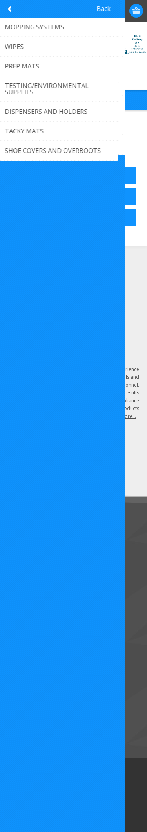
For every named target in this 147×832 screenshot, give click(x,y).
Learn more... (121, 416)
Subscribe (23, 472)
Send (100, 458)
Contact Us (25, 538)
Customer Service (33, 551)
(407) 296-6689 (37, 281)
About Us (22, 564)
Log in (106, 11)
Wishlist (20, 666)
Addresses (24, 640)
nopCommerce (85, 793)
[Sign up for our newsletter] (49, 458)
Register (91, 11)
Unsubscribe (60, 472)
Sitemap (21, 577)
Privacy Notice (29, 590)
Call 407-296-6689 (73, 75)
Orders (19, 653)
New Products (29, 704)
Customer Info (29, 627)
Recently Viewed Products (43, 716)
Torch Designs (97, 803)
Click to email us (39, 293)
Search (19, 729)
